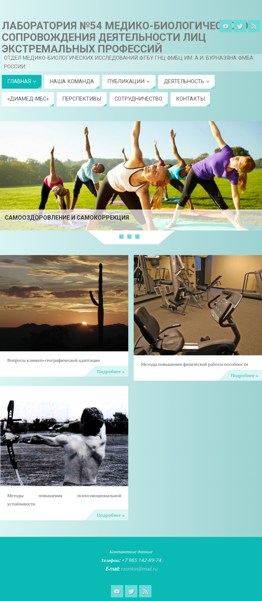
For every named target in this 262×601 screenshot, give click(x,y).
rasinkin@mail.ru (139, 569)
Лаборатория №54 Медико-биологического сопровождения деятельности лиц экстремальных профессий (125, 37)
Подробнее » (111, 371)
